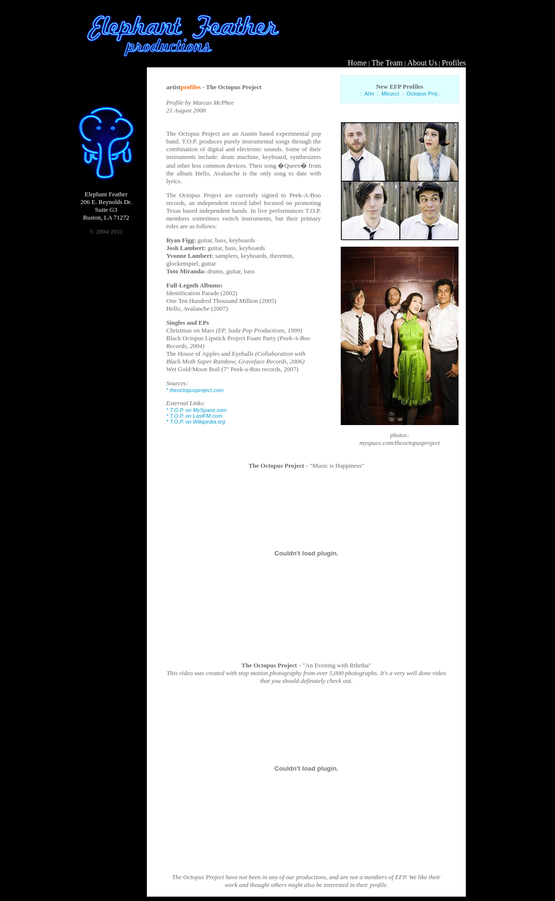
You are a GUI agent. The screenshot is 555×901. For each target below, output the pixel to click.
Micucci (390, 93)
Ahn (369, 93)
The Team (387, 63)
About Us (422, 63)
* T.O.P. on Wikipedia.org (195, 422)
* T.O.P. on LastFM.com (194, 416)
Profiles (454, 63)
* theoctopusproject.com (194, 390)
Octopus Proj (422, 93)
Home (357, 63)
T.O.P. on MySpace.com (198, 410)
